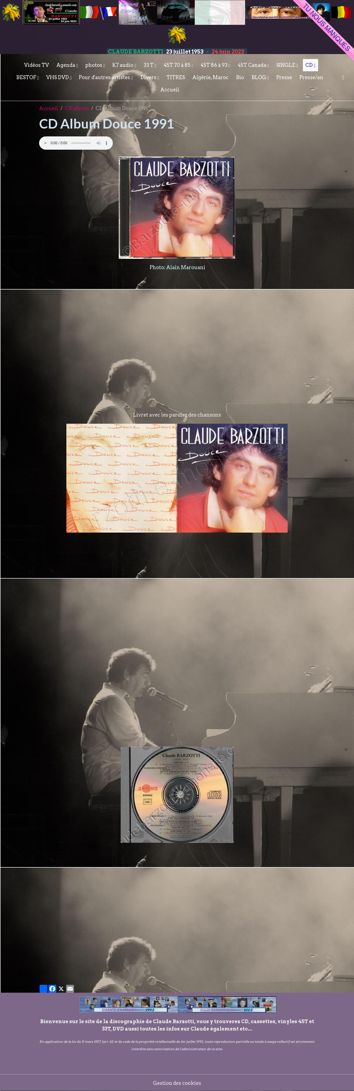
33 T (149, 65)
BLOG (259, 77)
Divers (148, 77)
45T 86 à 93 (214, 65)
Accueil (169, 90)
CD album (77, 108)
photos (94, 65)
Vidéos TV (36, 65)
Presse (284, 77)
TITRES (175, 77)
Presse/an (311, 77)
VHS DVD (58, 77)
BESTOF (26, 77)
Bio (240, 77)
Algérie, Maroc (210, 77)
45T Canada (252, 65)
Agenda (66, 65)
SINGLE (286, 65)
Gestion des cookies (177, 1082)
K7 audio (123, 65)
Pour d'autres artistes (105, 77)
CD (309, 65)
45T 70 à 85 (178, 65)
